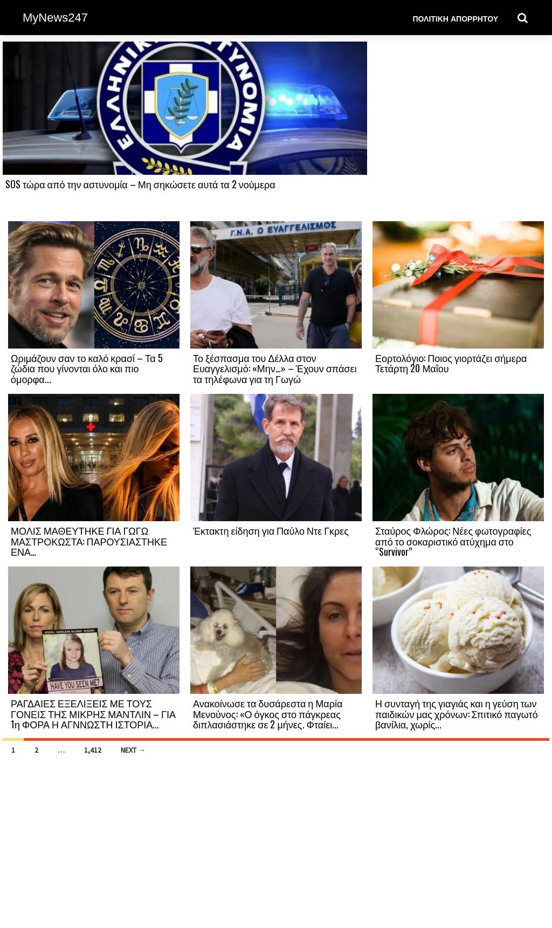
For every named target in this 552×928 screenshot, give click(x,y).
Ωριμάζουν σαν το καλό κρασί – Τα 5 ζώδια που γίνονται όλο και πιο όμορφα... (87, 368)
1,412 (92, 750)
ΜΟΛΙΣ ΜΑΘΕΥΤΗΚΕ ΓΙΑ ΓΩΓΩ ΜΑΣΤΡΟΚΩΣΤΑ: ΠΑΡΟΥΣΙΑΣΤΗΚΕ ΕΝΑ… (89, 541)
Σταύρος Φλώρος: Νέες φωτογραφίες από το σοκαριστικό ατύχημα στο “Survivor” (453, 541)
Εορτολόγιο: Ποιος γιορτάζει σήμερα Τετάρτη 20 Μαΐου (451, 363)
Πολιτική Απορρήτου (455, 18)
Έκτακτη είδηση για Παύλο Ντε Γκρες (271, 530)
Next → (133, 750)
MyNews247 (55, 17)
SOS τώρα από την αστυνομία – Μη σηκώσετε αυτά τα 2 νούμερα (140, 184)
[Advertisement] (458, 130)
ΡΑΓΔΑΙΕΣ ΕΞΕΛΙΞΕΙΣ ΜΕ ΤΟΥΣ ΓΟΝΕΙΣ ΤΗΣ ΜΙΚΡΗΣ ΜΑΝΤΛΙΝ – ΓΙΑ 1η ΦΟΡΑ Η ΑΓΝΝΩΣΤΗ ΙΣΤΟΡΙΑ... (93, 714)
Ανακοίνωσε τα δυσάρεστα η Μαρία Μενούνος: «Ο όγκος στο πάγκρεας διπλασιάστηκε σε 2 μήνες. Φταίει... (267, 714)
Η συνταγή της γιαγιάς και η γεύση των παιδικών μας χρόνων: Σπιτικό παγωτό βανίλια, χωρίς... (456, 714)
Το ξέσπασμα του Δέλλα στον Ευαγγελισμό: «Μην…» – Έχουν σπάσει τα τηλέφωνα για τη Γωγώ (275, 368)
